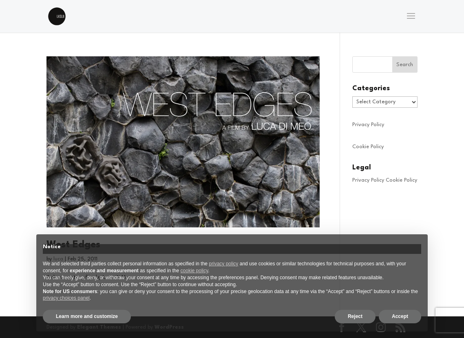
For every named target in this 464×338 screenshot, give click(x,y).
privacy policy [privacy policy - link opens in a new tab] (223, 264)
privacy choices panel (66, 298)
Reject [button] (355, 316)
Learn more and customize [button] (87, 316)
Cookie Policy (368, 146)
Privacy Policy (368, 124)
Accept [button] (400, 316)
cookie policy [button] (194, 271)
